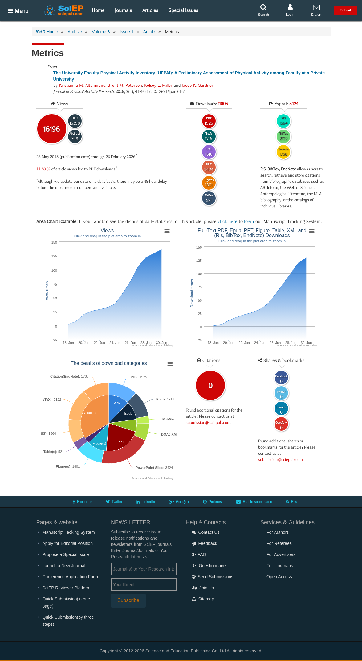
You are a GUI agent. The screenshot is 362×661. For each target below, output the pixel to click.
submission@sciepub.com (208, 422)
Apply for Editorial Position (68, 543)
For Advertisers (280, 554)
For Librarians (279, 565)
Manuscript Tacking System (69, 532)
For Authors (277, 532)
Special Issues (183, 10)
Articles (150, 10)
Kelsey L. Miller (158, 85)
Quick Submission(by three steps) (68, 621)
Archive (75, 31)
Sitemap (203, 598)
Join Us (203, 587)
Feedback (204, 543)
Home (98, 10)
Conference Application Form (70, 576)
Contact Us (206, 532)
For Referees (279, 543)
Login (290, 10)
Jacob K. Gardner (198, 85)
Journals (123, 10)
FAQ (199, 554)
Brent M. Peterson (125, 85)
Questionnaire (209, 565)
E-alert (316, 10)
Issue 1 (126, 31)
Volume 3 (101, 31)
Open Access (279, 576)
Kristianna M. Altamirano (82, 85)
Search (263, 10)
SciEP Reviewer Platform (67, 587)
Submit (345, 10)
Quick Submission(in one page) (66, 602)
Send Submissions (213, 576)
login (249, 221)
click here (228, 221)
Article (149, 31)
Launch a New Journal (64, 565)
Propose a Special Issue (66, 554)
